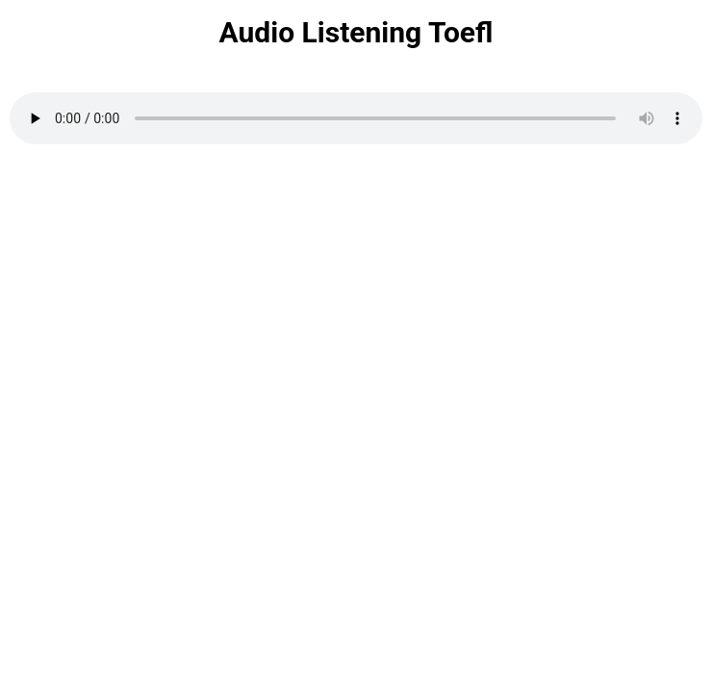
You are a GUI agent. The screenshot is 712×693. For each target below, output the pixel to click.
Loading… (356, 420)
